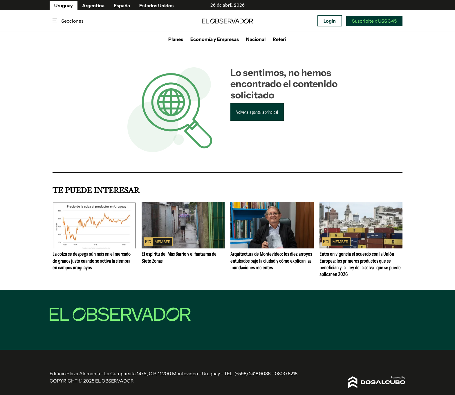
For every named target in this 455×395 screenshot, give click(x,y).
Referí (279, 39)
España (122, 5)
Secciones (55, 21)
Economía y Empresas (214, 39)
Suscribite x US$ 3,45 (374, 21)
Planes (175, 39)
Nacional (256, 39)
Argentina (93, 5)
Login (330, 21)
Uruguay (63, 5)
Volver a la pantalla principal (257, 112)
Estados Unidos (156, 5)
